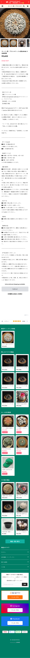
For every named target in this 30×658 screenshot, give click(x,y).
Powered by (15, 642)
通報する (26, 315)
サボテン (3, 552)
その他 (3, 567)
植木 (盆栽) (4, 562)
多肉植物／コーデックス (7, 557)
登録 (25, 584)
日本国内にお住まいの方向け (15, 294)
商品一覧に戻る (15, 541)
